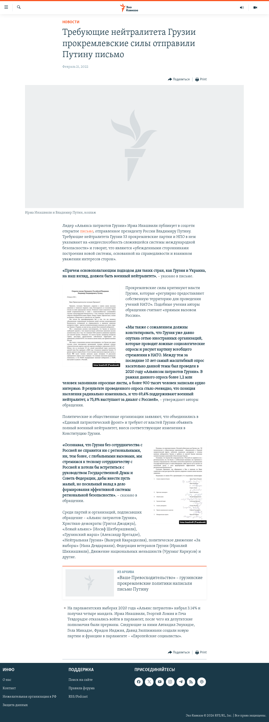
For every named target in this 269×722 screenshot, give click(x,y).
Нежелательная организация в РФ (29, 697)
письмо (86, 231)
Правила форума (82, 688)
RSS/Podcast (78, 697)
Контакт (9, 688)
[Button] (179, 80)
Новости (70, 22)
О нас (7, 680)
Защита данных (15, 705)
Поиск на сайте (81, 680)
